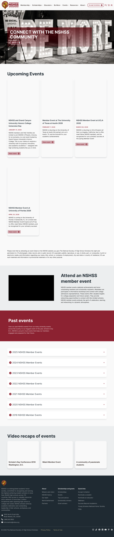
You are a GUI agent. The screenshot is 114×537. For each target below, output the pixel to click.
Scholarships (37, 5)
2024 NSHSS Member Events (27, 362)
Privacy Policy (45, 530)
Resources (74, 5)
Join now (14, 43)
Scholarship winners (64, 500)
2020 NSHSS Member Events (27, 404)
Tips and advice (63, 498)
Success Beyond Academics (87, 503)
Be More (57, 5)
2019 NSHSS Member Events (27, 415)
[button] (30, 5)
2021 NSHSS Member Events (27, 394)
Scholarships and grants (66, 489)
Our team (45, 498)
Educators (48, 5)
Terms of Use (57, 530)
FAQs (79, 509)
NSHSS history (47, 495)
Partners (45, 503)
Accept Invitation (94, 5)
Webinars (81, 500)
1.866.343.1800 (9, 519)
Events (66, 5)
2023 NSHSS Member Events (27, 373)
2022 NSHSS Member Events (27, 383)
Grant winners (62, 503)
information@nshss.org (11, 522)
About (83, 5)
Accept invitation (84, 492)
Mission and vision (48, 492)
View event (15, 153)
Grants (60, 495)
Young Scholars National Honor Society (91, 506)
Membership (25, 5)
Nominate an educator (85, 498)
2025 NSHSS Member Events (27, 352)
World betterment (48, 500)
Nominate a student (84, 495)
